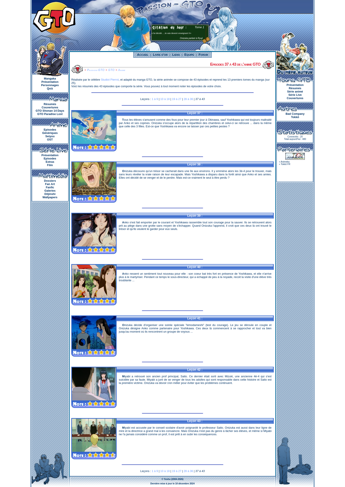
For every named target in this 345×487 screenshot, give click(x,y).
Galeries (50, 190)
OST (50, 139)
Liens (176, 54)
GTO (111, 70)
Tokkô (295, 117)
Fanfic (50, 187)
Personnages (50, 85)
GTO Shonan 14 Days (50, 110)
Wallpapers (49, 197)
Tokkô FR (285, 164)
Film (50, 165)
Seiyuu (50, 136)
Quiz (50, 88)
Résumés (50, 104)
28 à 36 (188, 99)
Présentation (50, 81)
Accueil (143, 54)
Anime (121, 70)
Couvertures (50, 107)
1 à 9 (155, 99)
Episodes (50, 129)
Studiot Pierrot (110, 79)
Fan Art (50, 184)
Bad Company (295, 113)
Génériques (50, 133)
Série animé (295, 91)
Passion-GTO (96, 70)
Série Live (295, 94)
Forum (203, 54)
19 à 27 (177, 99)
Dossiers (50, 180)
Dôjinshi (49, 194)
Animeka (285, 162)
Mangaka (50, 78)
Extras (50, 161)
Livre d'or (160, 54)
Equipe (189, 54)
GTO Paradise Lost (50, 114)
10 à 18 (165, 99)
